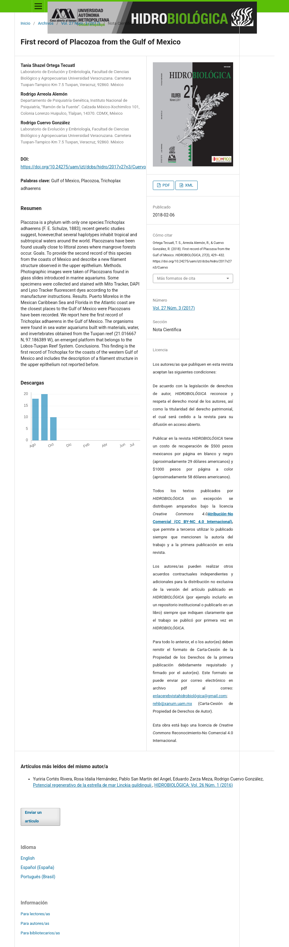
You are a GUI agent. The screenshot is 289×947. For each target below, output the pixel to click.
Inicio (25, 23)
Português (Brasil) (38, 876)
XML (188, 185)
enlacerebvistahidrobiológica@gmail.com (190, 696)
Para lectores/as (35, 914)
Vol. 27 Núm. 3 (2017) (80, 23)
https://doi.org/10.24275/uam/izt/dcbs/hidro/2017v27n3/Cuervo (83, 166)
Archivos (45, 23)
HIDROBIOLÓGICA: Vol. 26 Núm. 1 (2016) (193, 785)
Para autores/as (35, 923)
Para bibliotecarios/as (40, 933)
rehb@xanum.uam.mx (172, 703)
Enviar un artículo (33, 816)
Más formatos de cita (176, 278)
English (28, 858)
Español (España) (37, 867)
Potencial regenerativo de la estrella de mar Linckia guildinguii (93, 785)
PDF (165, 185)
